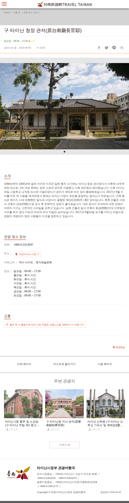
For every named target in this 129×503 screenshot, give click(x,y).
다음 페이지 (105, 364)
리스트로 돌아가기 (64, 364)
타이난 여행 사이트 (64, 4)
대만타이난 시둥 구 (29, 254)
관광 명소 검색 (30, 12)
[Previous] (5, 106)
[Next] (123, 106)
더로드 (63, 444)
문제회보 (121, 47)
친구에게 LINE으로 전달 (114, 47)
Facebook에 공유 (99, 47)
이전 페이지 (24, 364)
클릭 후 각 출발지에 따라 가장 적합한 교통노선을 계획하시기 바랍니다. (47, 324)
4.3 (32, 41)
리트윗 (106, 47)
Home (7, 12)
